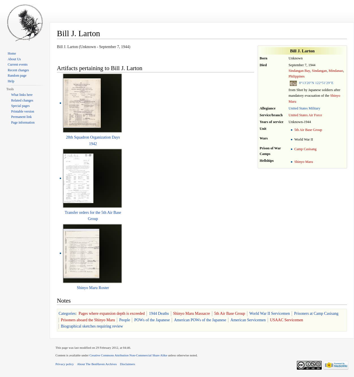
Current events (17, 64)
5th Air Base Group (308, 130)
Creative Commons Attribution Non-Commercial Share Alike (128, 355)
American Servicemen (248, 320)
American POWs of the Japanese (200, 320)
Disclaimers (127, 364)
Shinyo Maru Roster (93, 288)
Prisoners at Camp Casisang (316, 313)
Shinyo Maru (303, 162)
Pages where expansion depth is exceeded (112, 313)
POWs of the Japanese (152, 320)
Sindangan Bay (299, 71)
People (124, 320)
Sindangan (319, 71)
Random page (17, 75)
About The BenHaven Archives (97, 364)
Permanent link (21, 117)
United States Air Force (305, 115)
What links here (22, 95)
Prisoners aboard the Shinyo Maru (88, 320)
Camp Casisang (305, 149)
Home (12, 53)
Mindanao (336, 71)
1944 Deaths (159, 313)
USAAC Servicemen (286, 320)
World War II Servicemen (269, 313)
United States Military (304, 108)
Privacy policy (64, 364)
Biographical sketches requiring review (92, 326)
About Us (14, 59)
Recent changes (18, 70)
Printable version (22, 111)
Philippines (297, 76)
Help (11, 81)
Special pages (20, 106)
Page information (23, 122)
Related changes (22, 100)
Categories (67, 313)
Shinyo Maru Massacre (191, 313)
